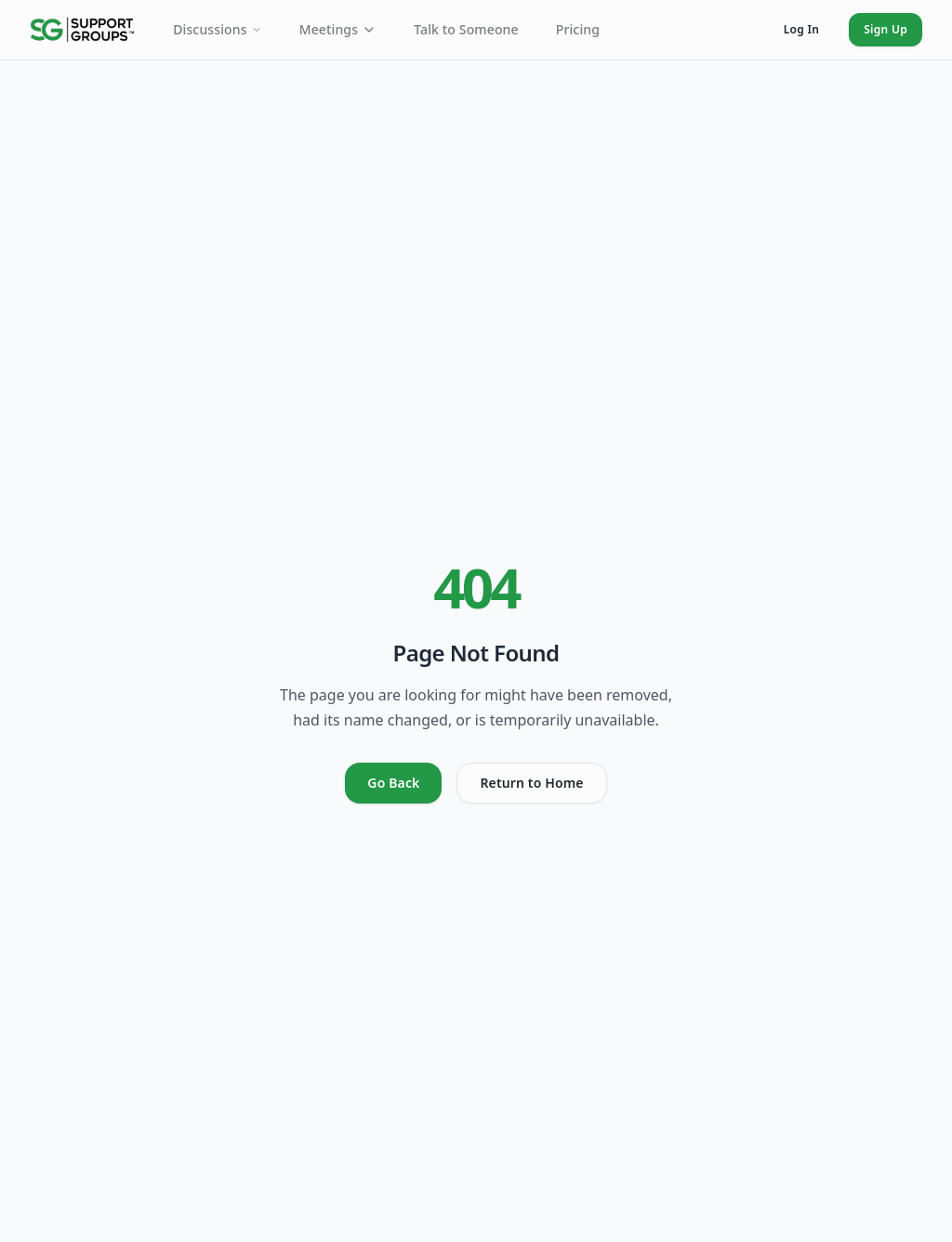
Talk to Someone (466, 29)
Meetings (338, 29)
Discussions (217, 29)
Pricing (578, 29)
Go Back (393, 782)
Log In (801, 29)
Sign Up (885, 29)
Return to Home (531, 782)
